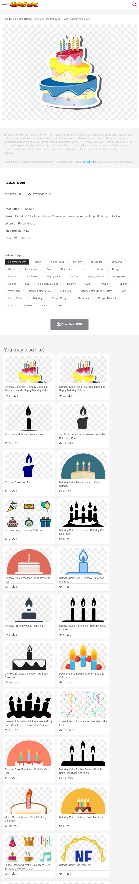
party (45, 305)
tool (123, 291)
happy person (96, 276)
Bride (32, 850)
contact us (88, 161)
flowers (27, 305)
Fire (70, 839)
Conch (55, 839)
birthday (37, 298)
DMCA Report (15, 182)
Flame (78, 839)
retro (99, 269)
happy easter (16, 298)
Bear (23, 844)
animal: (8, 844)
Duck (77, 844)
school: (8, 855)
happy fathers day (40, 291)
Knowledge (113, 855)
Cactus (46, 839)
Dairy (27, 861)
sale (49, 269)
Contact (43, 876)
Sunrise (125, 839)
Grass (97, 839)
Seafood (93, 861)
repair (12, 269)
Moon (116, 839)
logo (11, 305)
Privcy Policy (29, 876)
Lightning (106, 839)
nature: (8, 838)
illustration (97, 262)
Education (80, 855)
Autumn (27, 839)
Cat (47, 844)
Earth (63, 839)
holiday (77, 262)
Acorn (18, 839)
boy (127, 850)
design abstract (107, 298)
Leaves (36, 839)
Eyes (89, 850)
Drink (45, 861)
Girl (120, 850)
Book (38, 855)
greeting (117, 262)
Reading (60, 855)
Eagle (85, 844)
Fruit (64, 861)
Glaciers (87, 839)
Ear (82, 850)
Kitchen (115, 861)
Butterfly (39, 844)
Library (124, 855)
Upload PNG (67, 876)
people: (8, 849)
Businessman (62, 850)
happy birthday (17, 262)
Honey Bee (120, 844)
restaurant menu (48, 283)
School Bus (92, 855)
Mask (17, 850)
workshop (14, 291)
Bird (30, 844)
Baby (25, 850)
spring (12, 283)
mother (50, 850)
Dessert (36, 861)
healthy (71, 283)
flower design (60, 298)
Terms (16, 876)
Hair (114, 850)
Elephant (94, 844)
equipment (119, 276)
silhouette (65, 291)
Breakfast (17, 861)
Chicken (55, 844)
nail (85, 269)
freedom (105, 283)
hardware (31, 276)
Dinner (124, 861)
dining (123, 283)
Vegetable (104, 861)
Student (19, 855)
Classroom (48, 855)
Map (103, 855)
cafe (87, 283)
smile (38, 262)
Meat (71, 861)
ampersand (57, 262)
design (116, 269)
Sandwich (81, 861)
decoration (67, 269)
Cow (63, 844)
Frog (110, 844)
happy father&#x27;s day (96, 291)
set (27, 283)
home (107, 850)
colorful (12, 276)
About (7, 876)
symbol (74, 276)
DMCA (53, 876)
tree (59, 305)
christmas (83, 298)
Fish (103, 844)
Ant (17, 844)
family (41, 850)
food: (7, 860)
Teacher (29, 855)
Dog (70, 844)
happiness (31, 269)
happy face (53, 276)
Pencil (70, 855)
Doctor (75, 850)
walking (98, 850)
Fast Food (55, 861)
